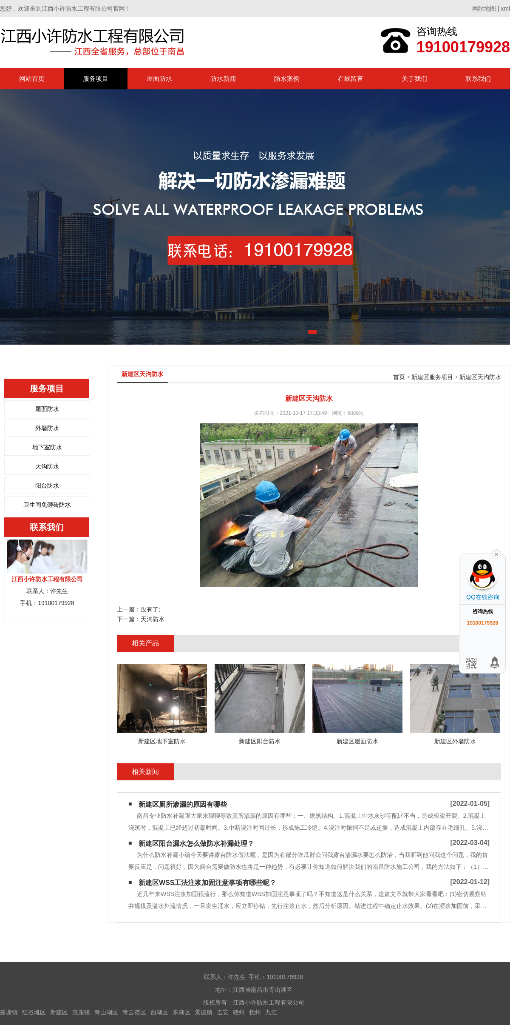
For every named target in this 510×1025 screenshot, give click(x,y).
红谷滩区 (34, 1012)
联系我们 (478, 78)
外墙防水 (47, 428)
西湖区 (159, 1012)
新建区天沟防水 (480, 377)
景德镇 (203, 1012)
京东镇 (81, 1012)
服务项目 (95, 78)
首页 (399, 377)
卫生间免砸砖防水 (47, 504)
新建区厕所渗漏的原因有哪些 (183, 804)
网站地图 (484, 8)
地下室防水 (47, 447)
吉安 (223, 1012)
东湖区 (181, 1012)
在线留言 (350, 78)
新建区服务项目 (432, 377)
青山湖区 (106, 1012)
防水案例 (287, 78)
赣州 (239, 1012)
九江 (271, 1012)
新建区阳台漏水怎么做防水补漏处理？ (196, 843)
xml (505, 8)
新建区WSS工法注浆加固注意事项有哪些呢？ (207, 882)
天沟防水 (47, 466)
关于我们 (414, 78)
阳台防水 (47, 485)
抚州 (255, 1012)
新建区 (59, 1012)
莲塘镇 (9, 1012)
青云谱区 (134, 1012)
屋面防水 (159, 78)
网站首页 (32, 78)
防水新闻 (223, 78)
